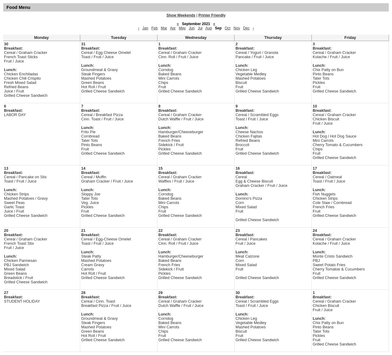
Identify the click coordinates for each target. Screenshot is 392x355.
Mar (164, 28)
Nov (236, 28)
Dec (246, 28)
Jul (200, 28)
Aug (208, 28)
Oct (228, 28)
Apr (173, 28)
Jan (145, 28)
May (182, 28)
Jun (191, 28)
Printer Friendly (212, 15)
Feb (154, 28)
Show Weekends (181, 15)
